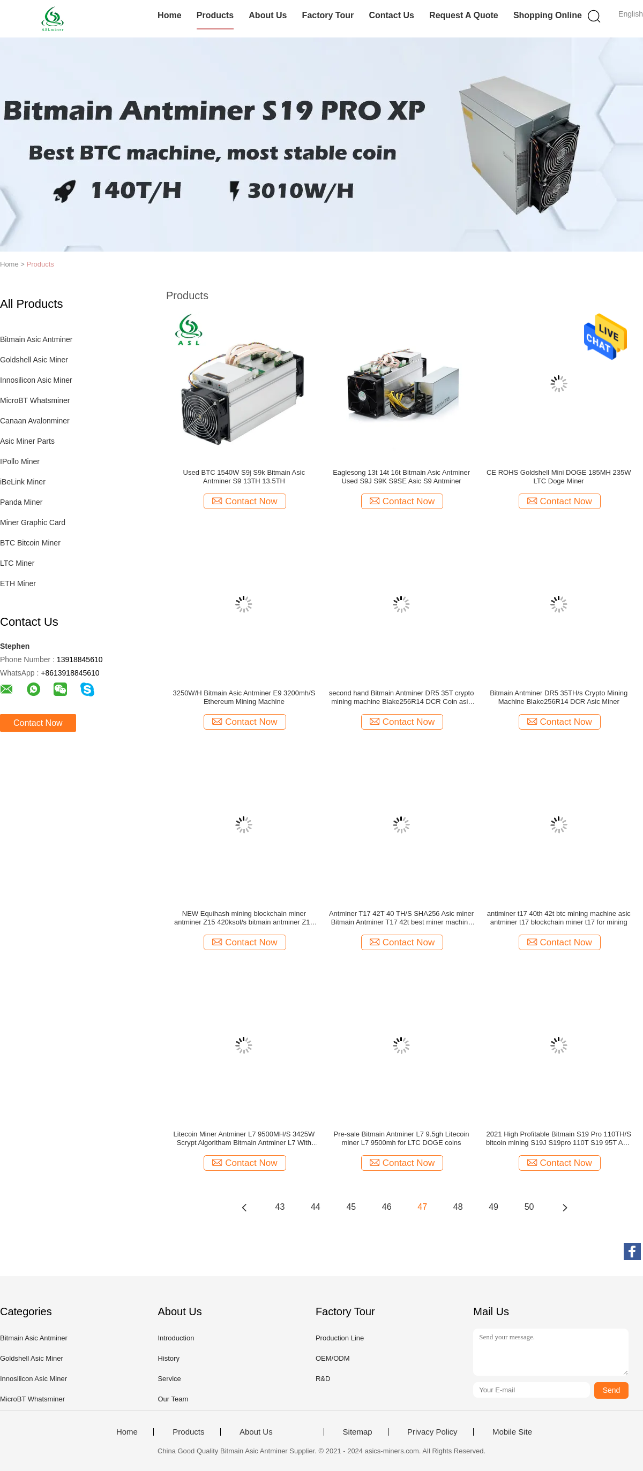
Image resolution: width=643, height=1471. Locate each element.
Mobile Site (512, 1432)
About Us (268, 15)
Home (169, 15)
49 (493, 1206)
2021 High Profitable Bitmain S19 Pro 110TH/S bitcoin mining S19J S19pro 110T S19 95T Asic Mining (558, 1138)
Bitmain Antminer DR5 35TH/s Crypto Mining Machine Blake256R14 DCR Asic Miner (558, 697)
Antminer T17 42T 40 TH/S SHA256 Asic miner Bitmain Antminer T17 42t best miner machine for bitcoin (401, 918)
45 (351, 1206)
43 (280, 1206)
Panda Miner (21, 502)
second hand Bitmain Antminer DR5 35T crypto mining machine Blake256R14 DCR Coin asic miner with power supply (401, 697)
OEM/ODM (333, 1358)
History (168, 1358)
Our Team (173, 1399)
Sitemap (357, 1432)
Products (215, 15)
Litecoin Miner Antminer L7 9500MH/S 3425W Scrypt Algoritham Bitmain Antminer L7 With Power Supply (244, 1138)
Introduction (176, 1338)
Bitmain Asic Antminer (36, 339)
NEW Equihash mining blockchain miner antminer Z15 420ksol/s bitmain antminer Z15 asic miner (244, 918)
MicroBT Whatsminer (35, 400)
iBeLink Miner (23, 481)
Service (169, 1379)
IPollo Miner (20, 461)
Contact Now (38, 722)
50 (529, 1206)
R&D (323, 1379)
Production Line (340, 1338)
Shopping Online (547, 15)
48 (458, 1206)
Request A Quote (463, 15)
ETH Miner (18, 583)
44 (315, 1206)
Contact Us (391, 15)
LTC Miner (17, 563)
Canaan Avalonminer (35, 420)
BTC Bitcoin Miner (30, 543)
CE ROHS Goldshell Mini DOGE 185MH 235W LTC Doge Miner (559, 476)
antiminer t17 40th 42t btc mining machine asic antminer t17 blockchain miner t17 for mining (559, 917)
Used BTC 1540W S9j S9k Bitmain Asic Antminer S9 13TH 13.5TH (244, 476)
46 (387, 1206)
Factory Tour (328, 15)
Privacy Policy (432, 1432)
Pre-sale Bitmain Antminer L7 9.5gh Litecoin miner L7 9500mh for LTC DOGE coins (401, 1138)
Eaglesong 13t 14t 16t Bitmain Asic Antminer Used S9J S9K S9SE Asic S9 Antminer (401, 476)
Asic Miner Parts (27, 441)
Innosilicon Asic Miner (36, 380)
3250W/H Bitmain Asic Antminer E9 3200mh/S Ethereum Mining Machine (244, 697)
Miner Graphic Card (32, 522)
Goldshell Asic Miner (34, 359)
